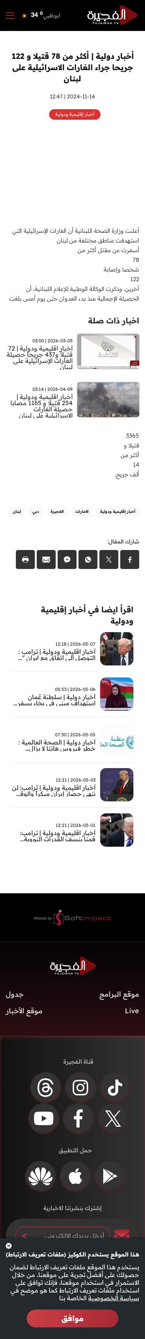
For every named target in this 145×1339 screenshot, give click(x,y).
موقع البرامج (119, 994)
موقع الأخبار (24, 1010)
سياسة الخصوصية (113, 1298)
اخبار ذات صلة (113, 320)
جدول (15, 994)
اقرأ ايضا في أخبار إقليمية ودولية (87, 615)
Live (132, 1010)
